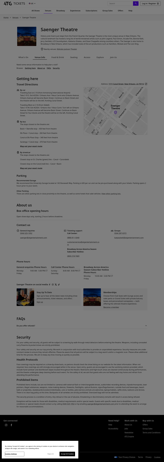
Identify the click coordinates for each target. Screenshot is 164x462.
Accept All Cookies (67, 454)
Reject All (50, 454)
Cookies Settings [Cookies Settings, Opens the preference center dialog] (11, 454)
